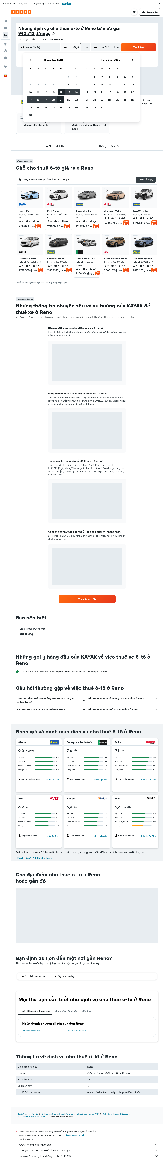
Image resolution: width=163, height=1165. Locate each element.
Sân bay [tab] (86, 1011)
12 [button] (46, 92)
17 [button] (30, 99)
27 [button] (53, 107)
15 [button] (68, 92)
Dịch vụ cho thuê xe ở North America (57, 1114)
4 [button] (38, 84)
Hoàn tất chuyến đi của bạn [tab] (35, 1011)
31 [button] (30, 115)
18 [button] (38, 99)
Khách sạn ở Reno (31, 1030)
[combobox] (28, 39)
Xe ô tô (35, 1114)
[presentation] (53, 33)
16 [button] (76, 92)
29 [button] (68, 107)
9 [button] (76, 84)
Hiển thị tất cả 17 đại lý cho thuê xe (35, 858)
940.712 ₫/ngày (34, 33)
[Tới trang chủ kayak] (21, 12)
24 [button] (30, 107)
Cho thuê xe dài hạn (76, 1030)
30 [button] (76, 107)
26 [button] (45, 107)
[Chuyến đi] (5, 66)
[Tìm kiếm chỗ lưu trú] (5, 28)
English (66, 3)
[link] (87, 599)
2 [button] (76, 76)
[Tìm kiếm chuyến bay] (5, 21)
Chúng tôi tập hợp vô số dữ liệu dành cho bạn (88, 1150)
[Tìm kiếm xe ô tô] (5, 35)
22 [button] (68, 99)
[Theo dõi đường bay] (5, 51)
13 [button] (53, 92)
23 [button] (76, 99)
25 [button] (38, 107)
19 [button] (46, 99)
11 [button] (38, 92)
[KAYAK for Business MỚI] (5, 57)
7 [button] (61, 84)
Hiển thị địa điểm (52, 779)
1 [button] (68, 76)
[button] (159, 3)
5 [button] (45, 84)
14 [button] (61, 92)
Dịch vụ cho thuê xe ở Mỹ (88, 1114)
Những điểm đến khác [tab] (66, 1011)
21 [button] (61, 99)
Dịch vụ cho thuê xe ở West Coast (30, 1117)
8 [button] (68, 84)
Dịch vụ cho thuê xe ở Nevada (115, 1114)
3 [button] (30, 84)
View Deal (38, 226)
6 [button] (53, 84)
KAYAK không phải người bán (88, 1145)
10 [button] (30, 92)
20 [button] (53, 99)
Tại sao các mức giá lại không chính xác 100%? (88, 1156)
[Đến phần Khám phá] (5, 44)
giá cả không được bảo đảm (73, 1135)
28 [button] (61, 107)
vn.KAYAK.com (22, 1114)
